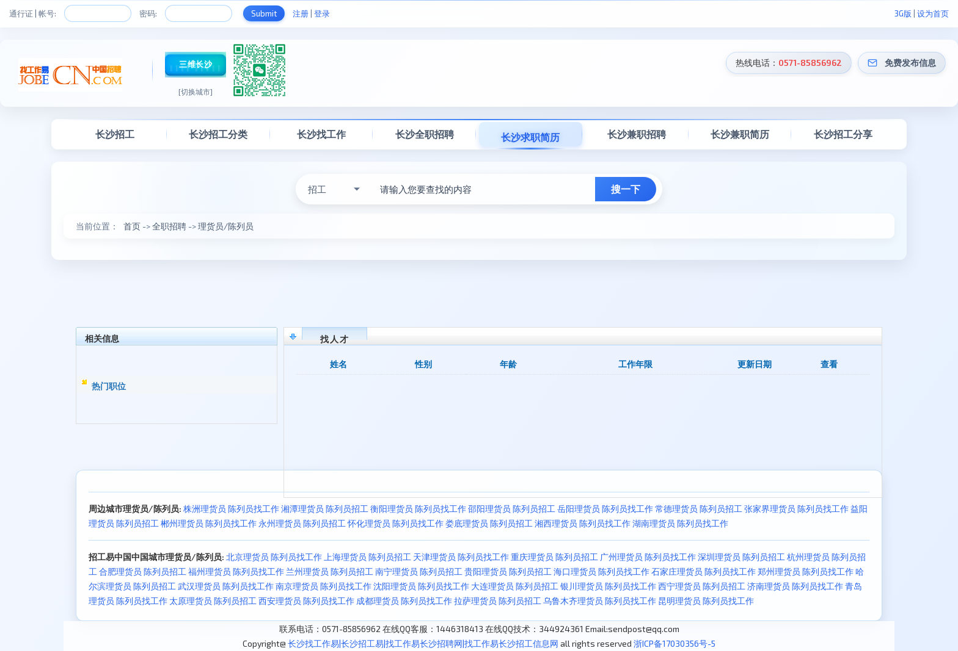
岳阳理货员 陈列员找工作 (605, 508)
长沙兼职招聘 (636, 134)
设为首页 (933, 13)
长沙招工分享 (843, 134)
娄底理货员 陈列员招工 (489, 523)
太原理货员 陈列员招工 (213, 600)
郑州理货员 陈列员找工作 (806, 571)
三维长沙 (195, 64)
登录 (322, 13)
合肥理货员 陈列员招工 (142, 571)
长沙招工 (114, 134)
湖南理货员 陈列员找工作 (680, 523)
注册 (301, 13)
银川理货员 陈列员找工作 (608, 586)
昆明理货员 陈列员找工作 (706, 600)
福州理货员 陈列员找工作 (236, 571)
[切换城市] (195, 91)
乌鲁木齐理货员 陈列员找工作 (599, 600)
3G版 (903, 13)
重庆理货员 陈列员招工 (554, 557)
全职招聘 (169, 226)
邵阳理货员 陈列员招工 (511, 508)
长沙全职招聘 (424, 134)
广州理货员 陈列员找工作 (648, 557)
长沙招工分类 (218, 134)
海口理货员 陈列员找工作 (601, 571)
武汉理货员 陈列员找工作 (226, 586)
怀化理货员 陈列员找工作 (396, 523)
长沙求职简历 (530, 137)
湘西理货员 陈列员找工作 (583, 523)
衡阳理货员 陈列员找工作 (418, 508)
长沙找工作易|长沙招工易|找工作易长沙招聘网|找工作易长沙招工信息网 (423, 643)
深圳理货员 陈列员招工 (741, 557)
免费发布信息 (910, 62)
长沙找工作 (321, 134)
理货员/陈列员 (226, 226)
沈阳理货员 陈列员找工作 (421, 586)
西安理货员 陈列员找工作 (306, 600)
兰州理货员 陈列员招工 (329, 571)
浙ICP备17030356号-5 (674, 643)
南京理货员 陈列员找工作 (323, 586)
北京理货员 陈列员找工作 (274, 557)
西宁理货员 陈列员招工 (701, 586)
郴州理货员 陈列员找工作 (209, 523)
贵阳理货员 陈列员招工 (508, 571)
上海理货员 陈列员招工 (367, 557)
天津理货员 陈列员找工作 (461, 557)
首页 (132, 226)
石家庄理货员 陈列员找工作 (703, 571)
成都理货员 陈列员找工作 (404, 600)
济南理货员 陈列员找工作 (795, 586)
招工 (317, 189)
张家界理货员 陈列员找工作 (796, 508)
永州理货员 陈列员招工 (302, 523)
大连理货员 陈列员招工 (514, 586)
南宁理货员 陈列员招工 (419, 571)
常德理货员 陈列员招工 (698, 508)
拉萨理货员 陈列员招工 (497, 600)
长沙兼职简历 (740, 134)
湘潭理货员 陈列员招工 (324, 508)
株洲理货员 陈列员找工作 (231, 508)
